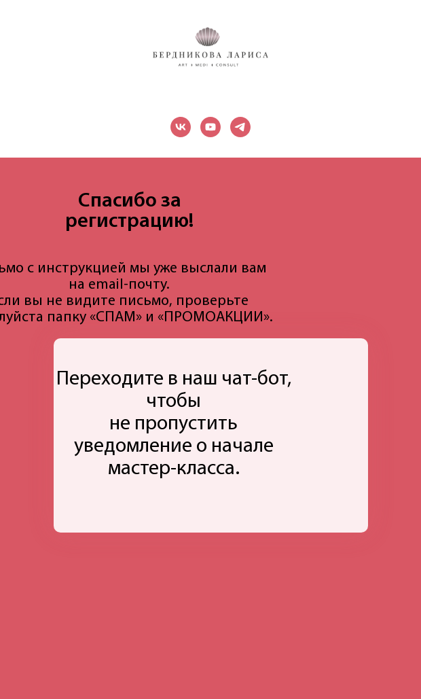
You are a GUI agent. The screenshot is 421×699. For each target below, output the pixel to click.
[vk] (180, 127)
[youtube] (210, 127)
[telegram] (240, 127)
